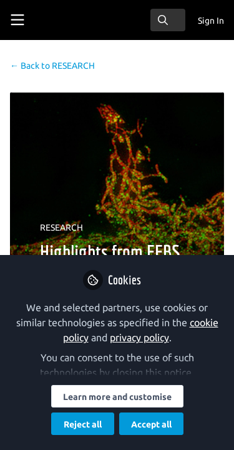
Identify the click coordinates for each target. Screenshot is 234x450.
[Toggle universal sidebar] (17, 20)
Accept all (151, 424)
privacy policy (139, 337)
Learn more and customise (117, 397)
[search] (167, 20)
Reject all (83, 424)
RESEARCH (52, 66)
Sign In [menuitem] (211, 21)
